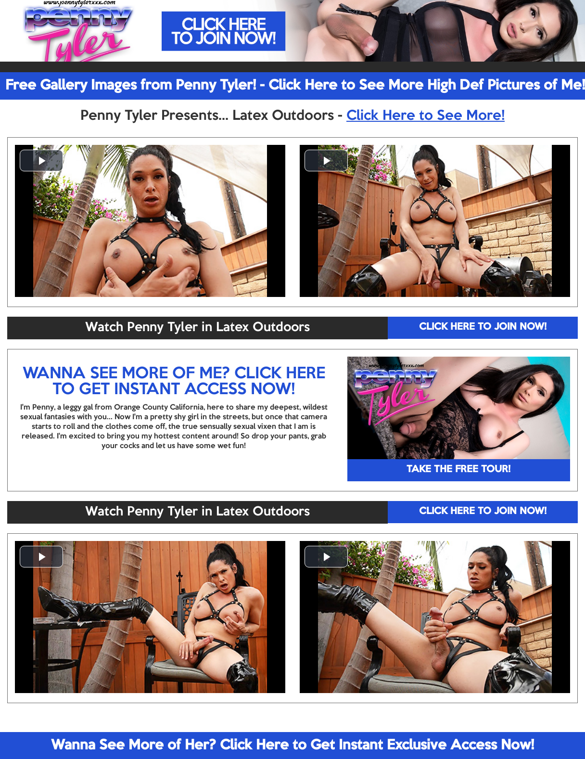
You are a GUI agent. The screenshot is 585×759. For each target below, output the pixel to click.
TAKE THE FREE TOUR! (458, 469)
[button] (41, 160)
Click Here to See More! (425, 116)
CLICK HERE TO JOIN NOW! (483, 327)
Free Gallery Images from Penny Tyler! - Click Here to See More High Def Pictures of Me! (295, 85)
